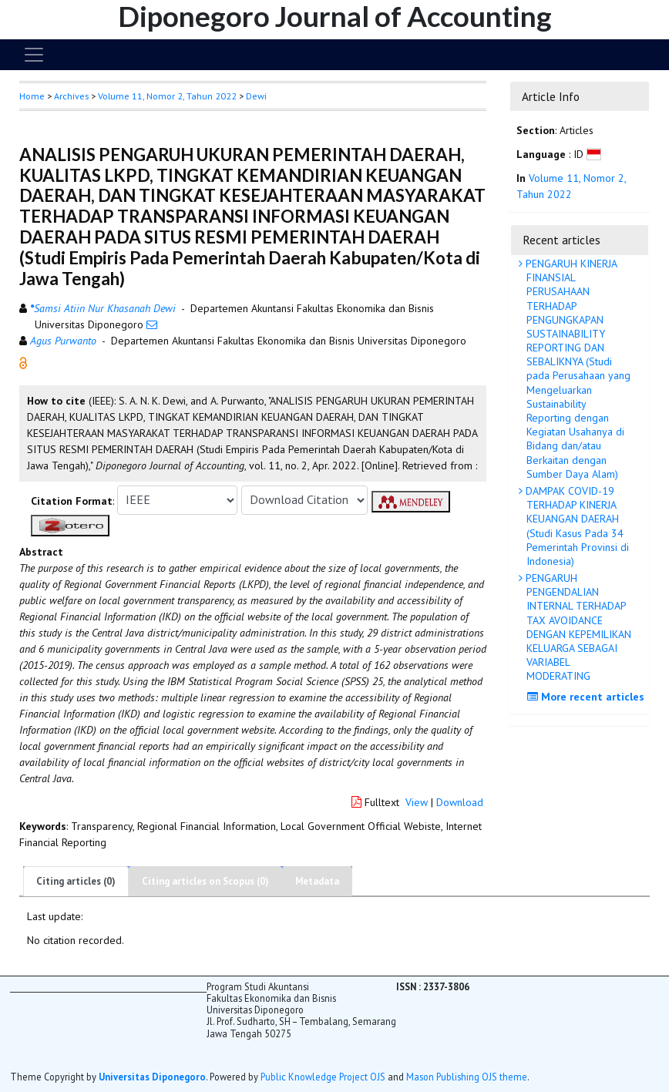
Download (459, 802)
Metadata (317, 881)
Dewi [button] (256, 96)
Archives (71, 96)
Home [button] (32, 96)
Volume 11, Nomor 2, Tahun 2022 (167, 96)
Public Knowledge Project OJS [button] (323, 1076)
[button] (23, 361)
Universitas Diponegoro (152, 1076)
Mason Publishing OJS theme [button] (466, 1076)
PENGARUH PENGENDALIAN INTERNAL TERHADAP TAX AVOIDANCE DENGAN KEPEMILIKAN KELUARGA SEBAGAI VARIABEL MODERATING (577, 627)
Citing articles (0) (76, 881)
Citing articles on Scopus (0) (205, 881)
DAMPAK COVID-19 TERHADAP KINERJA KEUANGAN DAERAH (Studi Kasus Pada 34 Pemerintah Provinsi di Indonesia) (576, 526)
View (416, 802)
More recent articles (587, 697)
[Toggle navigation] (33, 54)
